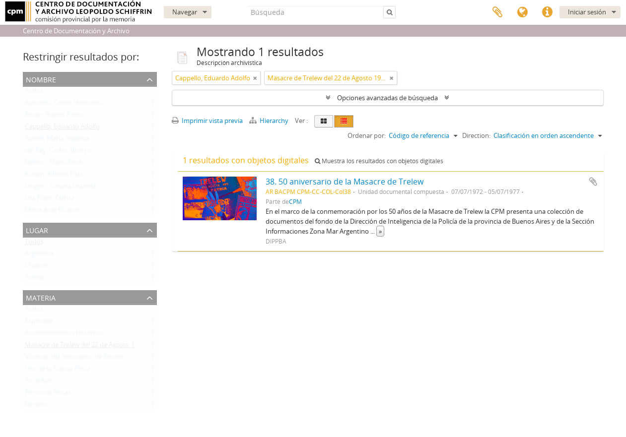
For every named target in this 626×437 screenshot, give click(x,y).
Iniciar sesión (587, 11)
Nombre (41, 78)
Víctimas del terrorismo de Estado (74, 358)
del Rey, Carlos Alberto (58, 152)
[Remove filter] (255, 78)
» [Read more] (380, 231)
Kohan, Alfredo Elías (54, 176)
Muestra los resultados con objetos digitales (379, 161)
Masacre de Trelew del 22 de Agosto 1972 (85, 346)
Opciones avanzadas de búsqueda (387, 97)
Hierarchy (269, 120)
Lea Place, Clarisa (49, 199)
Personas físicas (48, 394)
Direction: (476, 135)
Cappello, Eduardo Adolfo (62, 128)
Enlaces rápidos (547, 12)
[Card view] (323, 121)
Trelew (34, 279)
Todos (34, 92)
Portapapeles (497, 12)
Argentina (39, 255)
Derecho (37, 406)
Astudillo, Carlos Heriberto (63, 104)
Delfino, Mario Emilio (55, 164)
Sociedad (38, 382)
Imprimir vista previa (207, 120)
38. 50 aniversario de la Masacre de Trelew (344, 181)
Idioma (522, 12)
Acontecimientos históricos (65, 334)
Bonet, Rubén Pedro (54, 116)
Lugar (37, 229)
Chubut (36, 267)
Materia (41, 297)
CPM (295, 201)
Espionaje (39, 322)
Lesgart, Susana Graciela (60, 188)
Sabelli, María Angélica (57, 140)
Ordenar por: (367, 135)
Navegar (184, 11)
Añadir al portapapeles (593, 182)
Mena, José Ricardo (52, 211)
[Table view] (343, 121)
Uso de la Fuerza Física (57, 370)
